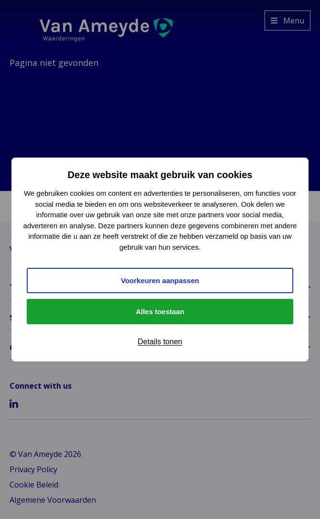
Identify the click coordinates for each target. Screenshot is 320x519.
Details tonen (160, 342)
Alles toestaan (160, 311)
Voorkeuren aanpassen (160, 280)
